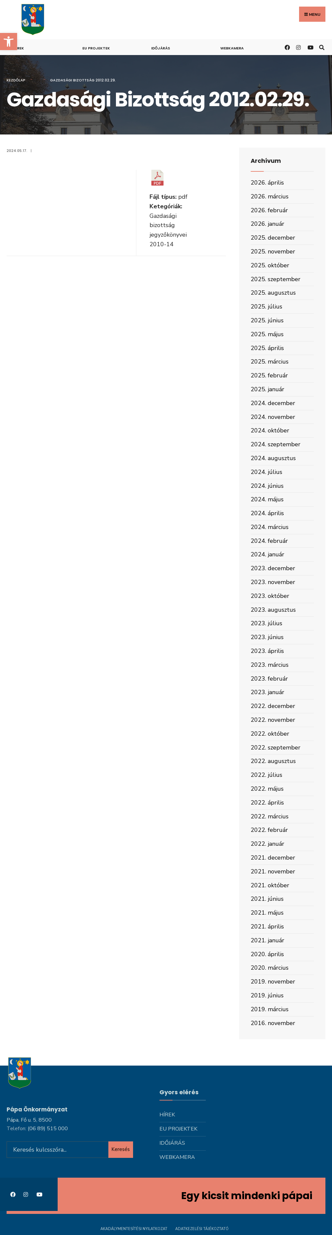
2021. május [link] (267, 913)
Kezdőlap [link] (16, 80)
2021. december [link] (273, 858)
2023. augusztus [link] (273, 610)
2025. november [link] (273, 251)
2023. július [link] (266, 623)
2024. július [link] (266, 472)
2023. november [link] (273, 582)
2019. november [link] (273, 981)
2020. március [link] (270, 968)
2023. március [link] (270, 665)
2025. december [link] (273, 238)
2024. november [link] (273, 417)
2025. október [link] (270, 265)
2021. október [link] (270, 885)
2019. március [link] (270, 1009)
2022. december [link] (273, 706)
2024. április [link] (267, 513)
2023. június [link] (267, 637)
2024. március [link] (270, 527)
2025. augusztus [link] (273, 293)
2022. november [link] (273, 720)
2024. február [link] (269, 541)
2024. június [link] (267, 486)
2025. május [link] (267, 334)
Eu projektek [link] (96, 48)
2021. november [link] (273, 871)
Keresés (120, 1148)
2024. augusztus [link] (273, 458)
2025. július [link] (266, 306)
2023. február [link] (269, 679)
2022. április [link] (267, 803)
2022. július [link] (266, 775)
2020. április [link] (267, 954)
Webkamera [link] (232, 48)
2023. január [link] (267, 692)
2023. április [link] (267, 651)
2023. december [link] (273, 568)
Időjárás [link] (160, 48)
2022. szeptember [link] (275, 747)
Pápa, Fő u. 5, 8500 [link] (29, 1119)
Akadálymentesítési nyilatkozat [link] (133, 1227)
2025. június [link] (267, 320)
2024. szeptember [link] (275, 444)
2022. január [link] (267, 844)
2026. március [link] (270, 196)
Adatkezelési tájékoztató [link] (202, 1227)
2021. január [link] (267, 940)
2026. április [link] (267, 183)
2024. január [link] (267, 554)
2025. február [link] (269, 375)
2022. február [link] (269, 830)
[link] (8, 41)
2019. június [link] (267, 995)
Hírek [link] (18, 48)
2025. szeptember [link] (275, 279)
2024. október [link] (270, 430)
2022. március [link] (270, 816)
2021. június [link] (267, 899)
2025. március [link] (270, 362)
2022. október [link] (270, 734)
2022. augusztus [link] (273, 761)
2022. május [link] (267, 789)
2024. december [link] (273, 403)
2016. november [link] (273, 1023)
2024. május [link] (267, 499)
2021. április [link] (267, 926)
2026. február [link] (269, 210)
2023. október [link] (270, 596)
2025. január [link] (267, 389)
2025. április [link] (267, 348)
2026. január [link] (267, 224)
